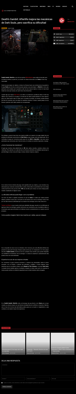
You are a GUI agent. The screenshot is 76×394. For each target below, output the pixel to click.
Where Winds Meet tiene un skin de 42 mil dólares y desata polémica (60, 101)
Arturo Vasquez (5, 353)
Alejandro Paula (30, 353)
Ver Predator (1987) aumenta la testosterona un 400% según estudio (61, 83)
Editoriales (4, 28)
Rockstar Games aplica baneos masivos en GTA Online (60, 95)
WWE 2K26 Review (57, 89)
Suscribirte (70, 43)
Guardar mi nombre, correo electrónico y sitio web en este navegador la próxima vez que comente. (24, 382)
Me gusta (71, 34)
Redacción (71, 21)
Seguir (71, 37)
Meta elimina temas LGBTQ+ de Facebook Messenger (60, 107)
